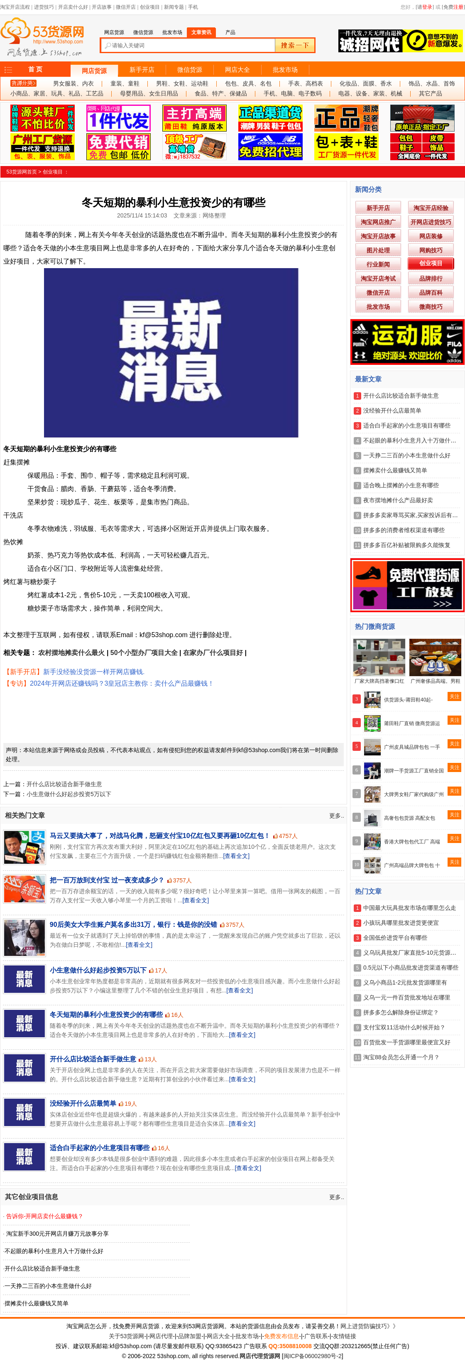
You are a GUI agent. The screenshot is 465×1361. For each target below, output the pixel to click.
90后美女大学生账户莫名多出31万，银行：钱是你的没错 (134, 924)
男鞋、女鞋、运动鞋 (182, 83)
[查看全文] (236, 856)
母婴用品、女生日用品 (149, 93)
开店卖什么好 (73, 7)
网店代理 (161, 1336)
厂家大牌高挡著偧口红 (379, 681)
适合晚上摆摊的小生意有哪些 (401, 485)
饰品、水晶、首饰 (432, 83)
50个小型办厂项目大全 (144, 652)
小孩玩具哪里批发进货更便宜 (401, 922)
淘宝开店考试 (378, 278)
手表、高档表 (305, 83)
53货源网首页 (22, 172)
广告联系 (316, 1336)
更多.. (336, 815)
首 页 (35, 69)
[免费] (453, 7)
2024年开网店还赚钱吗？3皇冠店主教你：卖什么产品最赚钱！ (122, 683)
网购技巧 (431, 250)
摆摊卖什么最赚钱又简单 (37, 1303)
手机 (193, 7)
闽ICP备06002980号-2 (313, 1356)
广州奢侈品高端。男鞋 (435, 681)
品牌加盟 (189, 1336)
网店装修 (431, 236)
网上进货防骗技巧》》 (369, 1326)
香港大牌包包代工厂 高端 (412, 842)
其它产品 (430, 93)
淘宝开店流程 (15, 7)
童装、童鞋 (125, 83)
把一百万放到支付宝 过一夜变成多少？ (107, 880)
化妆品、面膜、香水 (366, 83)
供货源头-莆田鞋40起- (408, 700)
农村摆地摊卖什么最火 (71, 652)
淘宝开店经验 (431, 208)
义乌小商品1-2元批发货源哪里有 (405, 982)
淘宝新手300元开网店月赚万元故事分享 (57, 1233)
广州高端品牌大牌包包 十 (412, 865)
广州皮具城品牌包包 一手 (412, 747)
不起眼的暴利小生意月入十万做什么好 (54, 1251)
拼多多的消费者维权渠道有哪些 (404, 530)
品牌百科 (431, 292)
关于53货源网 (126, 1336)
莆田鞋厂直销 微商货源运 (412, 723)
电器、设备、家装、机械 (370, 93)
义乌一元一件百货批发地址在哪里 (406, 997)
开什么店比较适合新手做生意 (64, 784)
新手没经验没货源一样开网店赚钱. (93, 671)
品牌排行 (431, 278)
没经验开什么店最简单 (83, 1103)
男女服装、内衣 (73, 83)
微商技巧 (431, 306)
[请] (425, 7)
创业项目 (150, 7)
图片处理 (378, 250)
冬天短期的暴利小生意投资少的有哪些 (106, 1014)
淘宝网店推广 (378, 222)
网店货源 (94, 71)
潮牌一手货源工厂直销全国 (414, 771)
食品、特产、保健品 (221, 93)
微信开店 (126, 7)
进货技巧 (44, 7)
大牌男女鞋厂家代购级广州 (414, 794)
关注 (455, 696)
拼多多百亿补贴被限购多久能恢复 (406, 545)
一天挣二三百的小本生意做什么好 (48, 1286)
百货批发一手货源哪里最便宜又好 (406, 1042)
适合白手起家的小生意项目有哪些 (99, 1147)
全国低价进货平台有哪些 (395, 937)
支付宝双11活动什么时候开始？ (404, 1027)
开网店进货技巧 (431, 222)
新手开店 (142, 69)
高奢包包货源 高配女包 (409, 818)
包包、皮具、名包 (248, 83)
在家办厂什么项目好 (213, 652)
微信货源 (189, 69)
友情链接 (344, 1336)
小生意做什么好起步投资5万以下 (69, 794)
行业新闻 (378, 264)
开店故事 (102, 7)
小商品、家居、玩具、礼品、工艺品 (56, 93)
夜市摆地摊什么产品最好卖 (398, 500)
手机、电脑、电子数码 (293, 93)
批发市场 (285, 69)
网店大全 (237, 69)
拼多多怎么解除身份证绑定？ (401, 1012)
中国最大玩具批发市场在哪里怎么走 (409, 907)
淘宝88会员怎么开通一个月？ (401, 1057)
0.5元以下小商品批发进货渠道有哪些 (410, 967)
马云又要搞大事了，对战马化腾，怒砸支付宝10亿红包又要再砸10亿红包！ (160, 835)
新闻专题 (174, 7)
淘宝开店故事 (378, 236)
